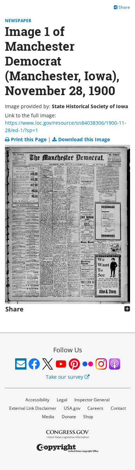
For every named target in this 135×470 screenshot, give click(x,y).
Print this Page (26, 139)
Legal (62, 400)
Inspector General (92, 400)
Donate (69, 417)
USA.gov (72, 408)
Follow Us (67, 350)
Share (122, 7)
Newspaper (18, 21)
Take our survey (68, 376)
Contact (118, 408)
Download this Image (81, 139)
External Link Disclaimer (32, 408)
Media (48, 417)
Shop (88, 417)
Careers (95, 408)
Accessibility (37, 400)
